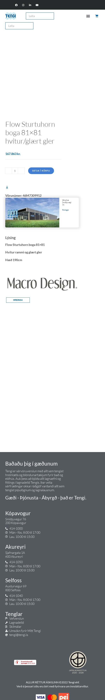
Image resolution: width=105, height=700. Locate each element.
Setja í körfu (41, 170)
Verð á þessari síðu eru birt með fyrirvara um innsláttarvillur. (52, 686)
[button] (88, 16)
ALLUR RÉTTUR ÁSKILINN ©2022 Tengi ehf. (52, 682)
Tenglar (14, 614)
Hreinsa (18, 300)
